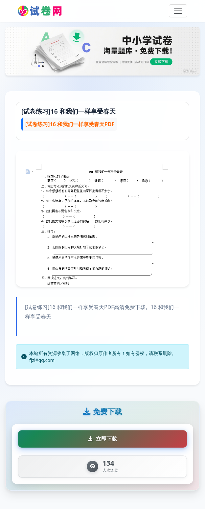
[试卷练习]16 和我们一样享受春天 (68, 111)
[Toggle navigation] (178, 10)
